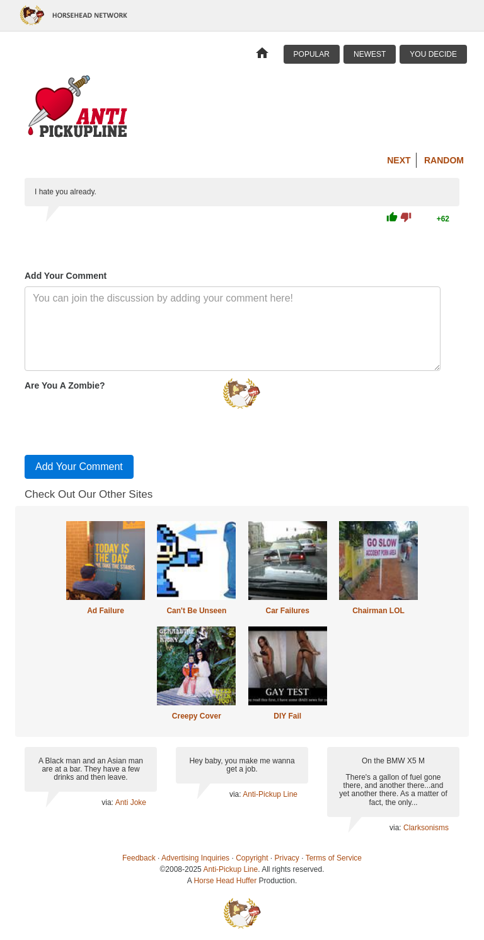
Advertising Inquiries (195, 858)
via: (108, 802)
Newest (370, 54)
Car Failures (287, 610)
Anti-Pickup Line (270, 794)
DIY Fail (287, 716)
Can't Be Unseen (196, 610)
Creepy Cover (196, 716)
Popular (312, 54)
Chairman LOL (378, 610)
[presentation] (120, 420)
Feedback (139, 858)
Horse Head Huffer (224, 880)
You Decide (433, 54)
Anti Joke (130, 802)
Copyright (252, 858)
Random (444, 160)
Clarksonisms (426, 827)
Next (398, 160)
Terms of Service (334, 858)
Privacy (287, 858)
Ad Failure (105, 610)
